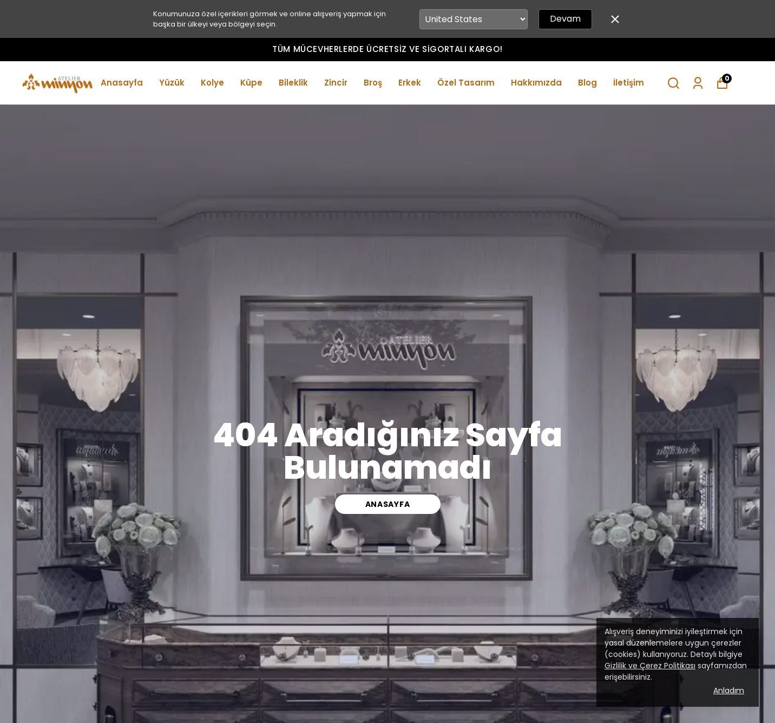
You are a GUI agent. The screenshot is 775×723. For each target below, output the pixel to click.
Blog (587, 82)
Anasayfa (122, 82)
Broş (373, 82)
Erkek (409, 82)
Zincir (335, 82)
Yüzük (172, 82)
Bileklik (293, 82)
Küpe (251, 82)
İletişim (628, 82)
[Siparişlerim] (698, 83)
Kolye (212, 82)
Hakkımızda (536, 82)
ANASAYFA (387, 504)
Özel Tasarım (466, 82)
